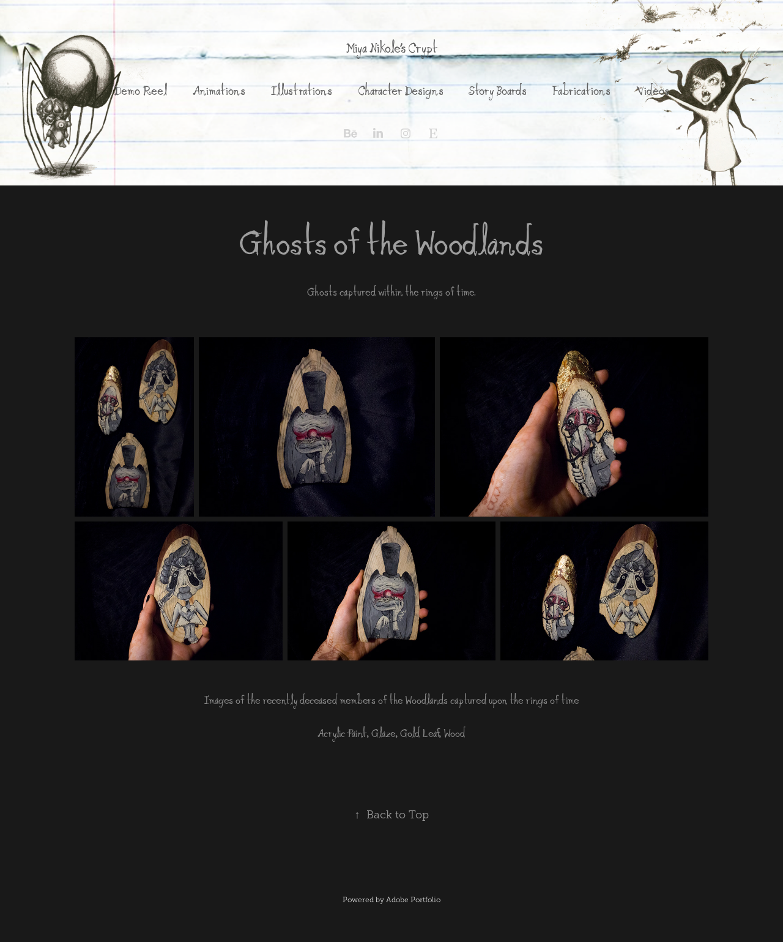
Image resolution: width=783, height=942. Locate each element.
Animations (219, 90)
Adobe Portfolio (413, 899)
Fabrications (581, 90)
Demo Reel (140, 90)
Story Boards (498, 90)
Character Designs (400, 90)
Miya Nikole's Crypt (391, 48)
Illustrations (301, 90)
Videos (652, 90)
